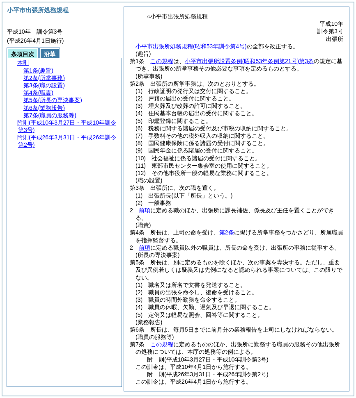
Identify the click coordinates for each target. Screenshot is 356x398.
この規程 (161, 61)
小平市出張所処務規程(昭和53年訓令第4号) (191, 46)
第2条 (226, 232)
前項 (144, 210)
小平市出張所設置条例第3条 (249, 61)
